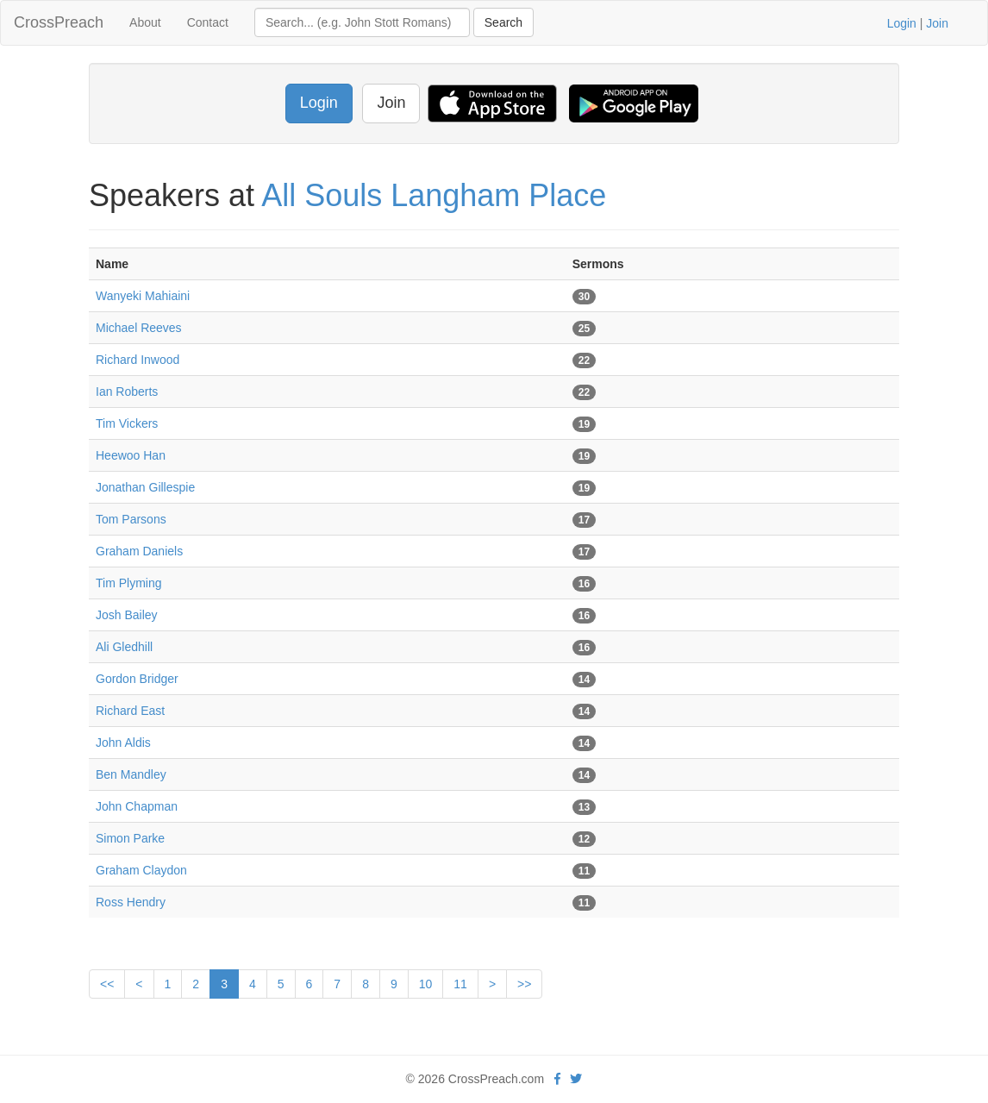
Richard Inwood (137, 360)
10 (426, 984)
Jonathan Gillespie (145, 487)
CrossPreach (58, 22)
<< (107, 984)
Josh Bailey (127, 615)
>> (524, 984)
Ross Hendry (131, 902)
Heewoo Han (131, 455)
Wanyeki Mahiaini (143, 296)
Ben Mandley (131, 774)
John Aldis (123, 742)
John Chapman (137, 806)
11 (460, 984)
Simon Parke (130, 838)
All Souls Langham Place (433, 195)
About (145, 22)
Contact (207, 22)
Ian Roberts (127, 391)
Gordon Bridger (137, 679)
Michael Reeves (139, 328)
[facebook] (557, 1079)
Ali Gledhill (124, 647)
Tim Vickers (127, 423)
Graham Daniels (139, 551)
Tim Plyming (129, 583)
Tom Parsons (131, 519)
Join (937, 23)
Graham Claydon (141, 870)
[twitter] (576, 1079)
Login (901, 23)
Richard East (130, 711)
